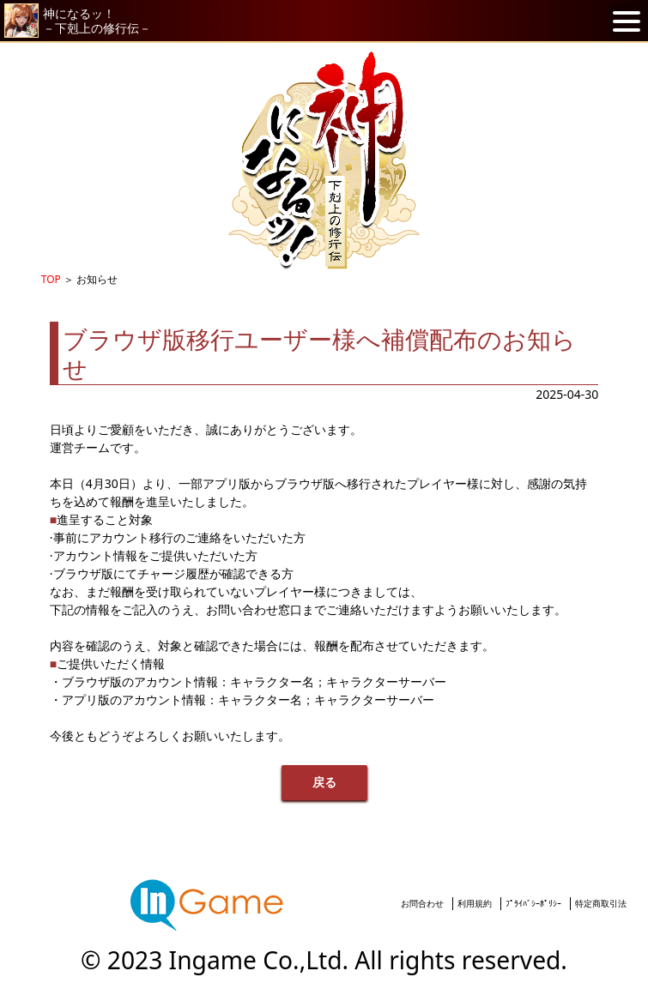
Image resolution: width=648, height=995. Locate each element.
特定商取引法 (601, 903)
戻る (324, 782)
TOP (51, 279)
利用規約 (474, 903)
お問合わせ (422, 903)
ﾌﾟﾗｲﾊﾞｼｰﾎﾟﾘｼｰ (533, 903)
